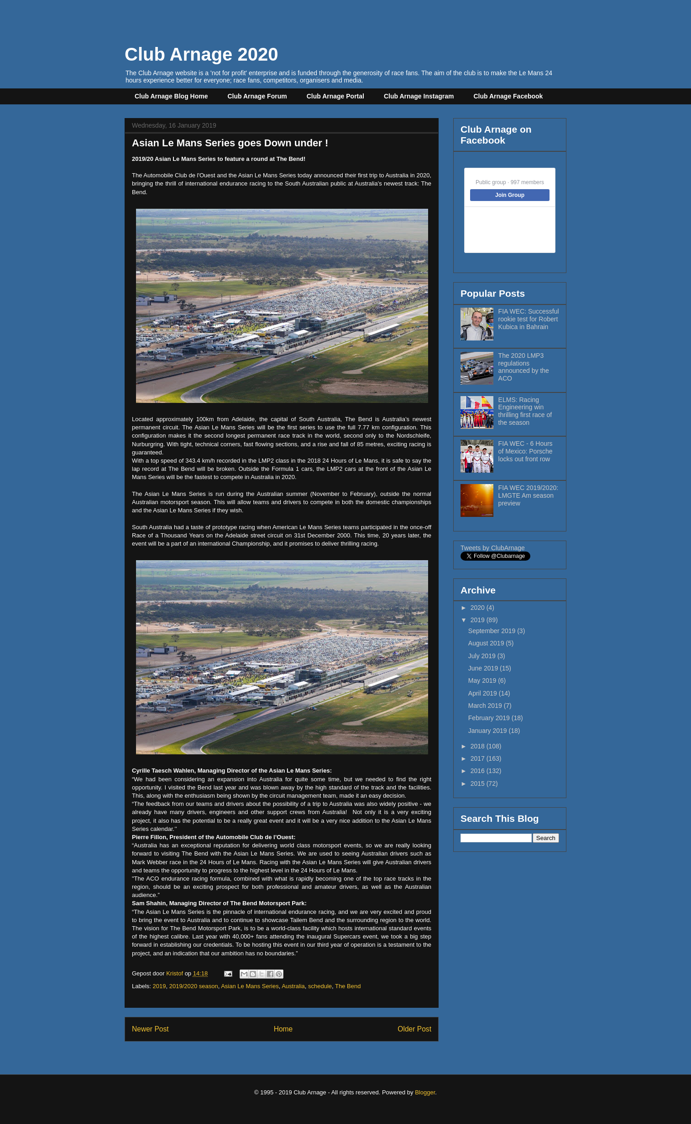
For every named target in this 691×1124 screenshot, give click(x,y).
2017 (479, 758)
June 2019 (484, 668)
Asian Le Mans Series (249, 986)
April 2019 (483, 693)
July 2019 (482, 656)
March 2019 (486, 705)
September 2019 (492, 630)
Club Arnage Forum (257, 96)
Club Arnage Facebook (508, 96)
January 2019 (488, 730)
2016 (479, 770)
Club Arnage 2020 (201, 54)
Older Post (414, 1029)
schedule (320, 986)
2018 (479, 746)
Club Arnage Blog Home (171, 96)
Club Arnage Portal (335, 96)
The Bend (348, 986)
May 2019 (483, 680)
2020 (479, 607)
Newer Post (150, 1029)
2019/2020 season (193, 986)
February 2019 (490, 718)
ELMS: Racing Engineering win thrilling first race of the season (525, 411)
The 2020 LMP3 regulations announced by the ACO (523, 367)
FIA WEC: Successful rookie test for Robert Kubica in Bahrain (528, 319)
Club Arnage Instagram (419, 96)
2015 (479, 783)
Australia (293, 986)
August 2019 (487, 643)
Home (283, 1029)
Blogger (425, 1092)
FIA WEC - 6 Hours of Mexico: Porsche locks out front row (525, 451)
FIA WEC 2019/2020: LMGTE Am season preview (528, 495)
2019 (159, 986)
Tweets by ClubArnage (493, 548)
